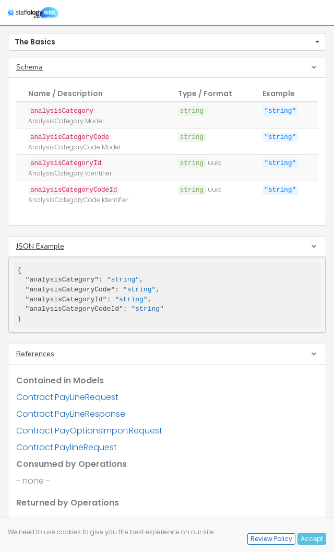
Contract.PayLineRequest (67, 397)
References (35, 354)
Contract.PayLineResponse (70, 414)
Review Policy (271, 538)
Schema (29, 67)
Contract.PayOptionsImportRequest (89, 431)
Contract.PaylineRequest (66, 447)
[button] (167, 42)
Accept (312, 538)
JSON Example (40, 246)
